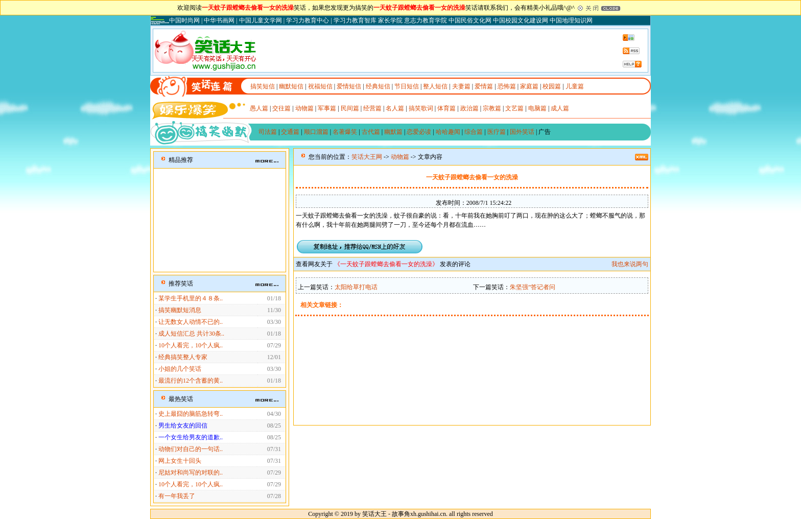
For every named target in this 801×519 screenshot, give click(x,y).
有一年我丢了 (176, 496)
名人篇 (395, 108)
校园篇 (552, 86)
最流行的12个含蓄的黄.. (190, 380)
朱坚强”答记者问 (532, 287)
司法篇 (267, 131)
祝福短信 (320, 86)
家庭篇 (529, 86)
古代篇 (371, 131)
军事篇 (327, 108)
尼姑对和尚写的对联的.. (190, 472)
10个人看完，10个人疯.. (190, 345)
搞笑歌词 (421, 108)
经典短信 (378, 86)
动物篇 (304, 108)
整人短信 (435, 86)
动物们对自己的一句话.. (190, 449)
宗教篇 (492, 108)
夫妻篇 (461, 86)
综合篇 (473, 131)
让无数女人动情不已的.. (190, 321)
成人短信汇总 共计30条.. (191, 333)
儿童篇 (575, 86)
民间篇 (350, 108)
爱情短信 (349, 86)
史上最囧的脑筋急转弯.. (190, 413)
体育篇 (446, 108)
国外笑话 (522, 131)
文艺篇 (514, 108)
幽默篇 (393, 131)
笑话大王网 (366, 156)
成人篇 (560, 108)
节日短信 (406, 86)
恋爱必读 (419, 131)
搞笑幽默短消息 (179, 310)
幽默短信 (291, 86)
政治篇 (469, 108)
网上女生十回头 (179, 460)
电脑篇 (537, 108)
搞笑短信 (262, 86)
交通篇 (290, 131)
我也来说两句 (629, 264)
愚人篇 (259, 108)
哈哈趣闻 (448, 131)
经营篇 (372, 108)
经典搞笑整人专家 (182, 357)
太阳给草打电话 (356, 287)
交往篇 (281, 108)
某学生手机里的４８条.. (190, 298)
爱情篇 (484, 86)
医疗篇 (496, 131)
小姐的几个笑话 (179, 368)
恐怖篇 (507, 86)
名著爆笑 (345, 131)
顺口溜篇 (316, 131)
